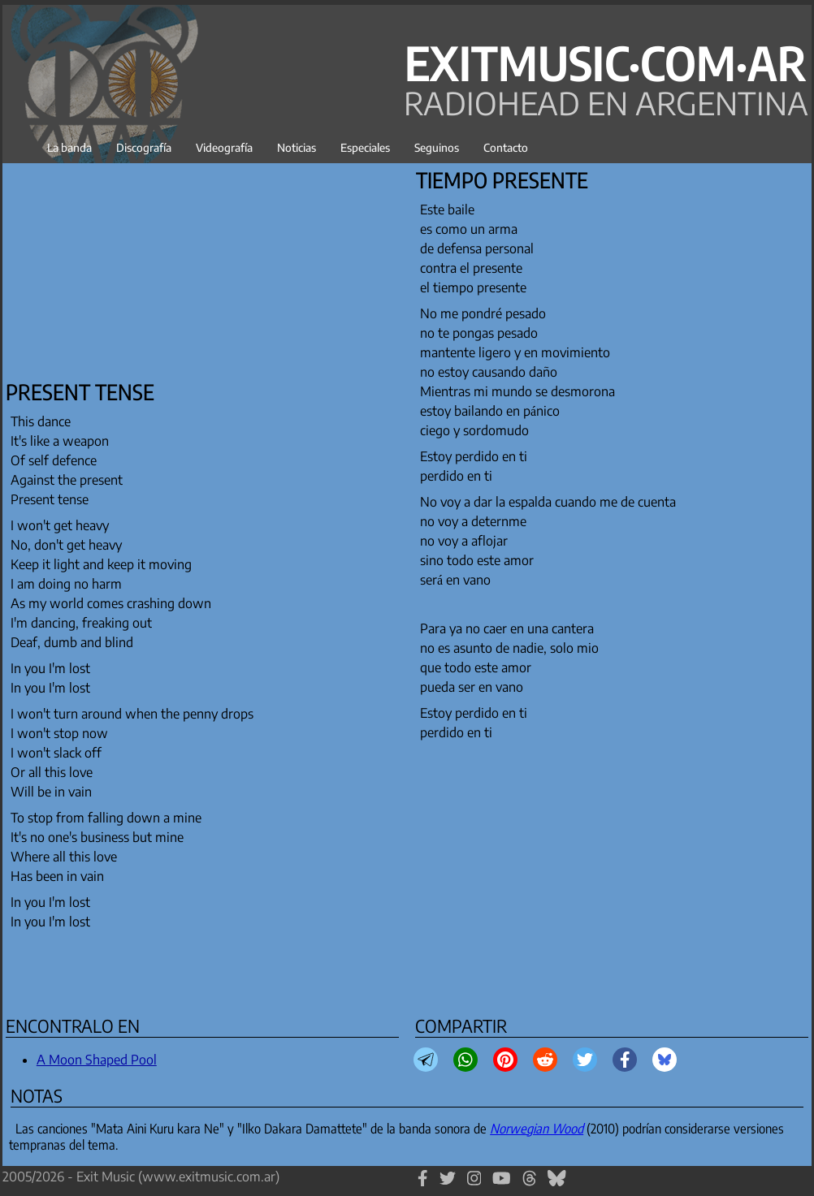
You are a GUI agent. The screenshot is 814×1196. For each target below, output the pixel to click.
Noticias (296, 147)
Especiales (365, 147)
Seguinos (436, 147)
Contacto (505, 147)
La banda (69, 147)
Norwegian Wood (536, 1128)
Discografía (143, 147)
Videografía (224, 147)
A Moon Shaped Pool (97, 1059)
